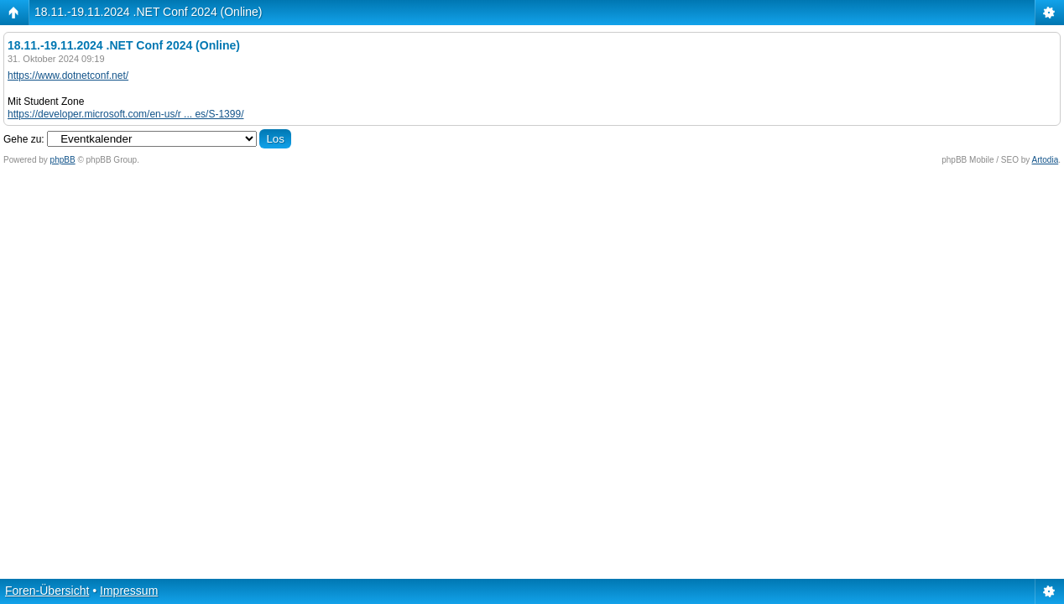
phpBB (63, 159)
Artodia (1045, 159)
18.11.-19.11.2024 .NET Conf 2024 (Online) (148, 11)
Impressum (129, 590)
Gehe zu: (23, 139)
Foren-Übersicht (47, 590)
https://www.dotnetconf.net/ (68, 75)
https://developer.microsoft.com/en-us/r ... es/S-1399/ (125, 114)
